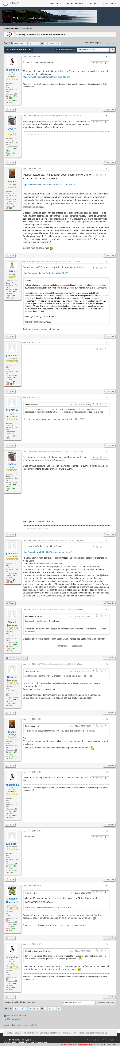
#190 (107, 664)
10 (30, 43)
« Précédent (18, 43)
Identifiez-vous (67, 1044)
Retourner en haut (31, 1033)
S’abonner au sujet (14, 1019)
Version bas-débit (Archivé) (50, 1033)
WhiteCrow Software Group (36, 1042)
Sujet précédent (13, 1002)
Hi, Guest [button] (11, 3)
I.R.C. (43, 3)
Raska (80, 664)
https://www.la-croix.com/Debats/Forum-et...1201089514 (49, 184)
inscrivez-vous (84, 1044)
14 (45, 43)
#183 (107, 169)
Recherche (55, 3)
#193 (107, 831)
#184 (107, 262)
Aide (113, 3)
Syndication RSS (70, 1033)
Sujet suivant (28, 1002)
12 (38, 43)
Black (80, 609)
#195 (107, 944)
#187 (107, 451)
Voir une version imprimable (17, 1015)
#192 (107, 772)
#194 (107, 886)
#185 (107, 342)
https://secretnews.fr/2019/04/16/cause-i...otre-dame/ (47, 552)
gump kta (81, 540)
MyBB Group (30, 1040)
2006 (10, 128)
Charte (104, 3)
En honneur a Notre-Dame (71, 34)
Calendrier (91, 3)
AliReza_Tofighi (18, 1042)
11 (34, 43)
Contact (10, 1033)
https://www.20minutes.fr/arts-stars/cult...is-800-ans (46, 77)
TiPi (11, 271)
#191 (107, 719)
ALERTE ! (51, 34)
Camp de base (36, 34)
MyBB (11, 1040)
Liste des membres (73, 3)
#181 (107, 57)
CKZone (21, 34)
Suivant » (52, 43)
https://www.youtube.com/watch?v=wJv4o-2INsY (45, 273)
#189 (107, 609)
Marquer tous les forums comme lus (93, 1033)
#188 (107, 540)
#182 (107, 116)
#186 (107, 397)
